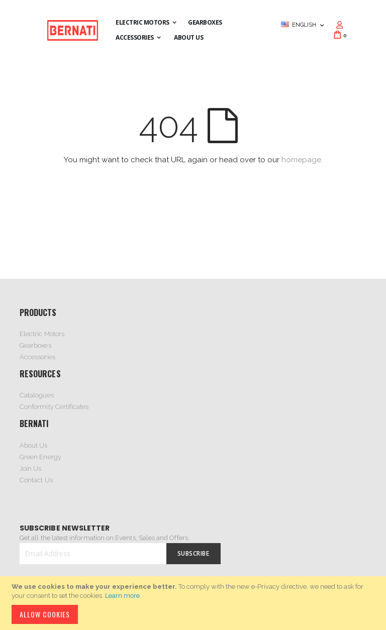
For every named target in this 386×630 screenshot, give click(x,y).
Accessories (37, 357)
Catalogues (37, 395)
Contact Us (36, 480)
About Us (34, 445)
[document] (194, 603)
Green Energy (40, 457)
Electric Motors (42, 334)
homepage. (302, 159)
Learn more (122, 595)
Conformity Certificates (54, 406)
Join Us (30, 468)
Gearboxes (35, 345)
